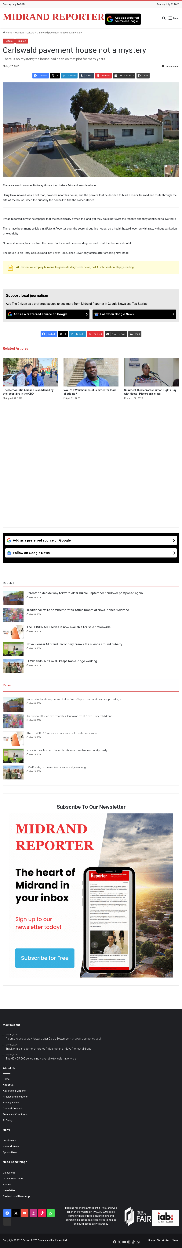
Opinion (19, 32)
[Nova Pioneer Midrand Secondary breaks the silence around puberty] (13, 649)
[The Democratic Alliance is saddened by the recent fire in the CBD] (30, 372)
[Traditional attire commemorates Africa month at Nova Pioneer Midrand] (13, 615)
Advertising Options (14, 1091)
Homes (7, 1184)
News (175, 1240)
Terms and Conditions (15, 1114)
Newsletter (9, 1190)
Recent (8, 685)
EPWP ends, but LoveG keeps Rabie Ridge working (62, 661)
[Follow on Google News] (134, 314)
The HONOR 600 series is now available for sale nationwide (69, 627)
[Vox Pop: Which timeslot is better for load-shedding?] (91, 372)
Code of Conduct (12, 1108)
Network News (11, 1146)
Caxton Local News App (16, 1196)
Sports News (10, 1152)
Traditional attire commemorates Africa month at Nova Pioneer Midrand (78, 610)
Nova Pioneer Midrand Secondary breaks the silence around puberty (74, 644)
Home (7, 32)
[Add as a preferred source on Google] (123, 19)
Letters (30, 32)
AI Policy (8, 1120)
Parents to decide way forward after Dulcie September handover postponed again (85, 593)
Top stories (163, 1240)
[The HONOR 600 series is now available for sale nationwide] (13, 632)
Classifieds (9, 1173)
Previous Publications (15, 1097)
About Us (8, 1085)
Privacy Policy (11, 1103)
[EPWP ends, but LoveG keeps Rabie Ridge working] (13, 666)
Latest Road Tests (13, 1179)
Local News (9, 1141)
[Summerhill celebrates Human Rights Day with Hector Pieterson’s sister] (151, 372)
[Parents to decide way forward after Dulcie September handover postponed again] (13, 598)
